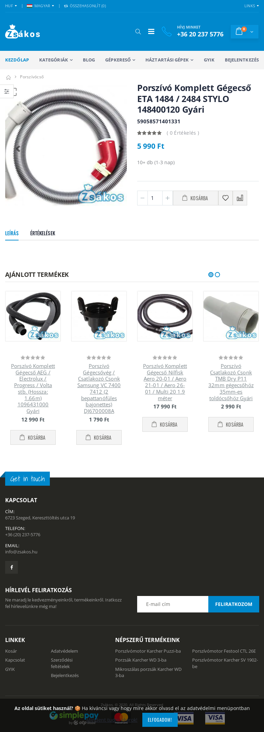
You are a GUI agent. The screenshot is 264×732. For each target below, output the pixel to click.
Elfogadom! (160, 719)
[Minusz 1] (142, 198)
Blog (89, 60)
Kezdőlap (17, 60)
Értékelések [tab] (42, 233)
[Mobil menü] (151, 31)
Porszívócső (32, 77)
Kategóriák (53, 60)
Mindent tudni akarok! (112, 720)
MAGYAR (39, 5)
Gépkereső (118, 60)
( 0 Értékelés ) (183, 132)
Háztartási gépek (167, 60)
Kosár (11, 651)
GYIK (209, 60)
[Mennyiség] (155, 198)
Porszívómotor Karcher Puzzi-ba (148, 651)
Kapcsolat (15, 660)
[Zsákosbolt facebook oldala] (11, 567)
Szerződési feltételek (62, 663)
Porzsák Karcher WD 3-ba (140, 660)
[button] (138, 31)
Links (249, 5)
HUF (9, 5)
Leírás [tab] (12, 233)
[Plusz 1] (167, 198)
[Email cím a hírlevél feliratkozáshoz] (198, 604)
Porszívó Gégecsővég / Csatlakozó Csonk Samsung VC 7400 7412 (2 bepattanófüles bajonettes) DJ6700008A (99, 388)
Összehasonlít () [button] (85, 5)
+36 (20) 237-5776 (22, 534)
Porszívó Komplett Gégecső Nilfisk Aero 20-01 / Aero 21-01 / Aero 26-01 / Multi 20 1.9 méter (165, 382)
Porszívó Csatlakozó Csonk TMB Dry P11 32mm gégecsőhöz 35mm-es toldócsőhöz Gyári (231, 382)
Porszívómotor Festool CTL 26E (224, 651)
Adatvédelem (64, 651)
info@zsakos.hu (21, 552)
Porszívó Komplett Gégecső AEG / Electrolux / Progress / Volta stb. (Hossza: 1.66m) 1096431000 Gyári (33, 388)
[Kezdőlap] (8, 77)
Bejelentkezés (242, 60)
